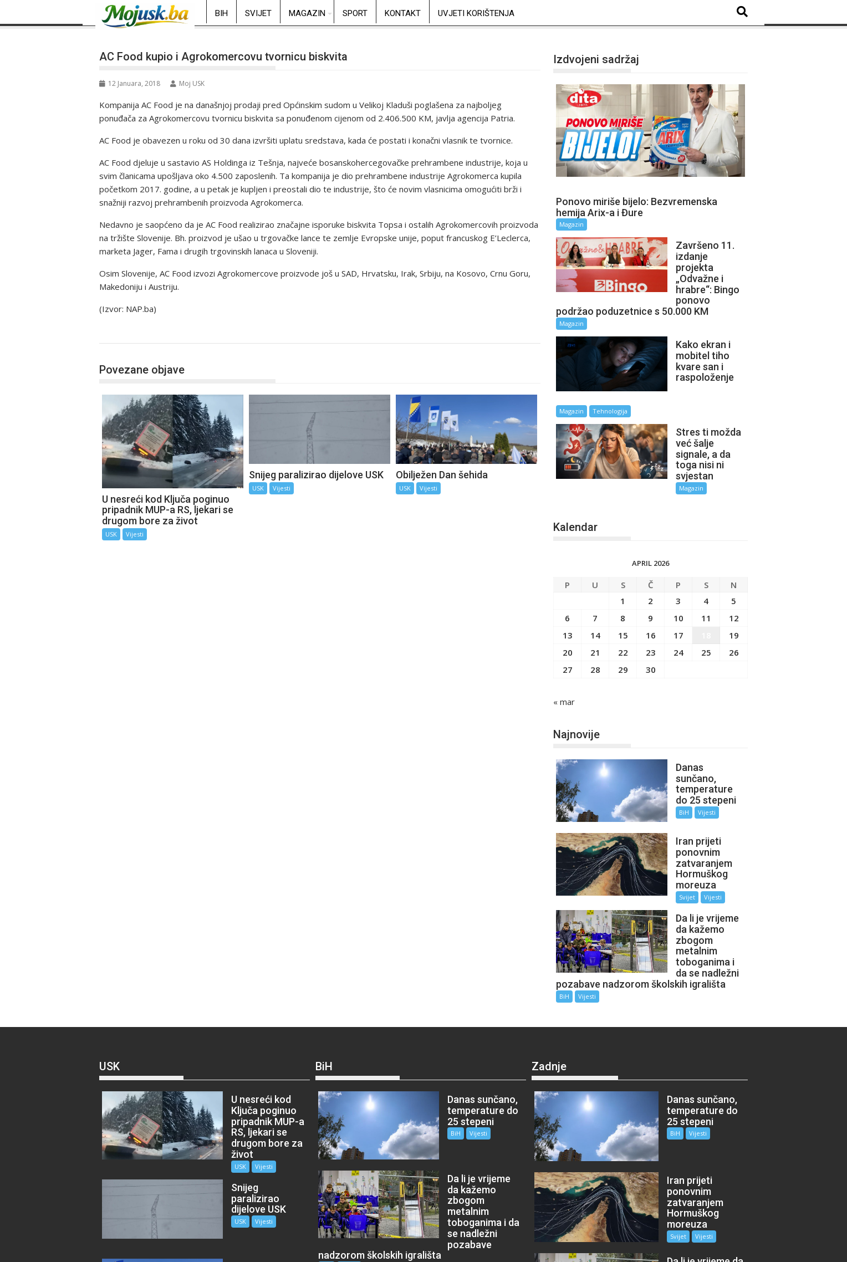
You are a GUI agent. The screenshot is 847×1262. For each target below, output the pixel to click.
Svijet (258, 13)
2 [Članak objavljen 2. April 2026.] (650, 538)
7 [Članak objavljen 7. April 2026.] (595, 555)
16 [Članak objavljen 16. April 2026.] (651, 573)
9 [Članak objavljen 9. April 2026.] (650, 555)
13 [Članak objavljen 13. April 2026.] (568, 573)
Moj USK (187, 83)
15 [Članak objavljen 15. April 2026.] (623, 573)
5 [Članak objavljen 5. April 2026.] (733, 538)
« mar (564, 639)
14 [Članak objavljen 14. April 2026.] (595, 573)
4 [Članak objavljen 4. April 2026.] (705, 538)
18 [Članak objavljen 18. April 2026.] (706, 573)
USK (119, 331)
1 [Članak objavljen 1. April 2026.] (622, 538)
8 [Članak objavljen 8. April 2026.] (622, 555)
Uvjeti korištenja (476, 13)
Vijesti (135, 534)
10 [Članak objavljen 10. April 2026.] (678, 555)
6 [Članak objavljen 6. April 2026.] (567, 555)
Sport (355, 13)
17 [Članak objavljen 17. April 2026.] (678, 573)
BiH (221, 13)
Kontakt (403, 13)
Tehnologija (699, 368)
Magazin (307, 13)
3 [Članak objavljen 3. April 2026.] (678, 538)
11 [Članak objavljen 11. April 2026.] (706, 555)
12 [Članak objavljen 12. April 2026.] (734, 555)
